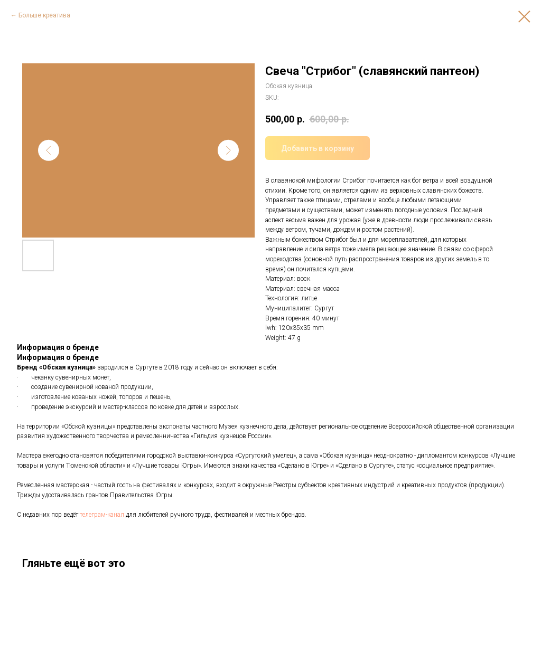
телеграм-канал (102, 514)
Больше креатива (44, 15)
